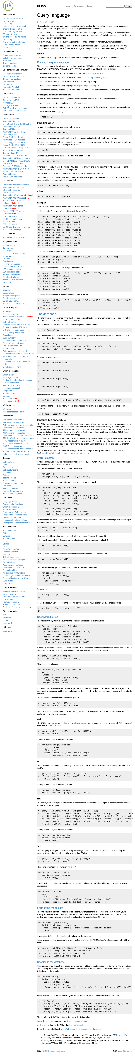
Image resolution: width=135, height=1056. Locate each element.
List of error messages (12, 58)
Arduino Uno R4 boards (12, 177)
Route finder (8, 311)
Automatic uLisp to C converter (16, 351)
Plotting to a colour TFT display (15, 327)
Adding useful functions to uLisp (16, 523)
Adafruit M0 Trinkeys (11, 127)
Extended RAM (9, 562)
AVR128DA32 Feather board (14, 111)
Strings (6, 475)
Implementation (9, 531)
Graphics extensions (11, 507)
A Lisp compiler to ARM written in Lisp (18, 354)
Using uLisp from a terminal (14, 26)
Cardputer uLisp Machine (13, 76)
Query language (9, 335)
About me (7, 618)
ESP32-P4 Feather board (13, 219)
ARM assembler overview (13, 428)
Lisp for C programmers (13, 491)
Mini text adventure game (13, 303)
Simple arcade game (11, 296)
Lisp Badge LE (8, 82)
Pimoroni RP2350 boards (13, 171)
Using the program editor (13, 31)
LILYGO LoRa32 (9, 193)
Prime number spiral (11, 388)
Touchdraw (7, 399)
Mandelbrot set (9, 393)
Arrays (5, 546)
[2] (65, 48)
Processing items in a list (13, 483)
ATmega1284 (8, 103)
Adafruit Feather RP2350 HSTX (16, 169)
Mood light (7, 251)
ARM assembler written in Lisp (15, 568)
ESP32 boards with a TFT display (16, 227)
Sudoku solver (9, 348)
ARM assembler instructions (14, 430)
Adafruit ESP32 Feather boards (16, 185)
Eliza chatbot (8, 293)
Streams (6, 554)
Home (67, 6)
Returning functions (11, 488)
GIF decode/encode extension (15, 607)
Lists (5, 465)
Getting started (9, 462)
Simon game (8, 256)
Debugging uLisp (10, 570)
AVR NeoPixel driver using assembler (18, 425)
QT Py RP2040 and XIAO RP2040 (16, 161)
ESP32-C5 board (10, 224)
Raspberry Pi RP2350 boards (15, 166)
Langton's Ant (8, 401)
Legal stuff (7, 623)
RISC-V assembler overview (14, 441)
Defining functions (10, 470)
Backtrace (7, 61)
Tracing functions (10, 63)
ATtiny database (80, 103)
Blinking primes (9, 245)
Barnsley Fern (8, 396)
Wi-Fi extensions (9, 509)
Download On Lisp (123, 1035)
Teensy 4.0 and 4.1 (10, 153)
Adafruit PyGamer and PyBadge (16, 132)
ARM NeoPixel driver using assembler (18, 438)
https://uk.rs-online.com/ (79, 453)
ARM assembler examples (14, 433)
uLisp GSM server (10, 338)
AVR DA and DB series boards (15, 108)
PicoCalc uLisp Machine (12, 74)
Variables (7, 472)
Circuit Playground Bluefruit (14, 142)
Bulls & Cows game (11, 301)
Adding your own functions (14, 573)
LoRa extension (9, 594)
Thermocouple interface (13, 280)
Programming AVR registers (14, 512)
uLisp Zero (7, 583)
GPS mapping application (13, 333)
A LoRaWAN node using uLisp (15, 340)
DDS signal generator (11, 272)
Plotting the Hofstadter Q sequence (17, 380)
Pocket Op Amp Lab (11, 87)
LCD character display (12, 269)
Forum (90, 6)
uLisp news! (8, 631)
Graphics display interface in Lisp (16, 325)
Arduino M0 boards (11, 119)
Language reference (11, 502)
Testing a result (9, 478)
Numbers (7, 541)
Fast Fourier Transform (12, 346)
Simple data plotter (11, 277)
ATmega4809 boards (11, 105)
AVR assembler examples (13, 422)
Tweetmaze (8, 248)
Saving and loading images (14, 560)
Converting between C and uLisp (16, 575)
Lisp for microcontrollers (13, 18)
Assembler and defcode (13, 565)
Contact (6, 620)
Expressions (8, 467)
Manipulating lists (10, 480)
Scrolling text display (11, 319)
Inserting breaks (9, 66)
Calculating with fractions (13, 314)
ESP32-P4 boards (10, 216)
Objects (6, 533)
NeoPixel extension (11, 602)
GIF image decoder (10, 377)
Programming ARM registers (15, 515)
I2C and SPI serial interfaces (14, 37)
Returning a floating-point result (16, 454)
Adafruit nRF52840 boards (14, 140)
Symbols (6, 536)
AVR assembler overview (13, 420)
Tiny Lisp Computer (11, 90)
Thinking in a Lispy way (12, 494)
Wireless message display (13, 412)
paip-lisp (85, 1043)
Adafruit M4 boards (11, 129)
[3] (126, 48)
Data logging (8, 261)
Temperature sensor (11, 274)
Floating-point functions (13, 504)
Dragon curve (8, 391)
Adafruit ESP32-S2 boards (14, 195)
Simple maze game (11, 298)
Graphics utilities (9, 375)
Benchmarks (8, 282)
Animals (6, 290)
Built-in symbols (9, 539)
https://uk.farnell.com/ (55, 453)
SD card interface (10, 34)
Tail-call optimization (11, 557)
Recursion (7, 486)
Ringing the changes (11, 264)
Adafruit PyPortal (10, 134)
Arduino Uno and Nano (12, 98)
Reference (79, 6)
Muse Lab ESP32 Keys (12, 230)
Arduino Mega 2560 (11, 100)
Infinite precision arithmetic (14, 317)
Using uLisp (7, 24)
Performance (8, 21)
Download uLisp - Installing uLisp (93, 77)
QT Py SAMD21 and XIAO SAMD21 (17, 124)
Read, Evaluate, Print (11, 549)
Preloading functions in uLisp (15, 520)
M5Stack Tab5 (9, 222)
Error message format (12, 55)
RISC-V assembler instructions (15, 443)
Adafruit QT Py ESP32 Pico (14, 187)
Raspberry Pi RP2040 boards (15, 156)
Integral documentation (12, 29)
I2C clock (6, 259)
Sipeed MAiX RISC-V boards (14, 237)
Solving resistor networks (13, 343)
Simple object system (12, 367)
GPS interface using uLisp (13, 330)
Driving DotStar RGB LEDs (13, 267)
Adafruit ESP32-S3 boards (14, 198)
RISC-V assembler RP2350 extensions (18, 449)
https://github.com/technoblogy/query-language (81, 1029)
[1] (42, 48)
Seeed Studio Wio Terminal (14, 137)
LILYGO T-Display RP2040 (13, 164)
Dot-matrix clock (9, 322)
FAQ (4, 615)
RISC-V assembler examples (14, 446)
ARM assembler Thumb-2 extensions (18, 436)
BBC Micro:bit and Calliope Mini (15, 148)
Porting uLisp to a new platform (16, 578)
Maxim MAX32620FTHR (13, 150)
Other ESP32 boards (11, 190)
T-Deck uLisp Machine (12, 79)
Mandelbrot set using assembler (16, 451)
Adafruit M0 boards (11, 121)
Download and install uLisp (14, 42)
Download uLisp (97, 73)
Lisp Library (7, 39)
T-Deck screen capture (12, 605)
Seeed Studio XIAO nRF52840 (15, 145)
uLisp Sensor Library (11, 45)
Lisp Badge (7, 84)
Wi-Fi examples (9, 409)
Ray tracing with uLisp (12, 385)
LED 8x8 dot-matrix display (14, 253)
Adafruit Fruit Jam (10, 174)
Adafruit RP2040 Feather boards (16, 158)
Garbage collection (10, 552)
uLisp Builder (8, 581)
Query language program (88, 86)
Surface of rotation (11, 383)
